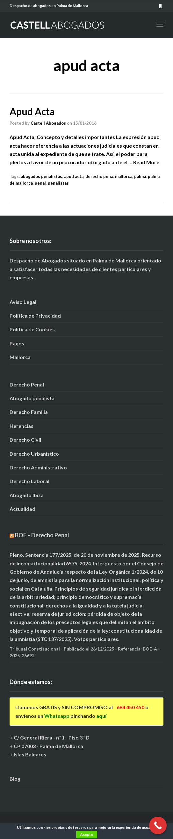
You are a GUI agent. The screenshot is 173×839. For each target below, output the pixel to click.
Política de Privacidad (35, 316)
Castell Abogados (48, 123)
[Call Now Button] (158, 825)
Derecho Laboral (29, 481)
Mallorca (20, 357)
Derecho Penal (27, 384)
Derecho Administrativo (38, 467)
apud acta (73, 176)
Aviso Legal (23, 302)
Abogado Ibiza (27, 495)
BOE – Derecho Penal (42, 535)
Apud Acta (32, 111)
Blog (15, 779)
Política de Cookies (32, 329)
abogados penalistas (41, 176)
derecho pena (99, 176)
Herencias (21, 426)
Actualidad (22, 509)
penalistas (58, 183)
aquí (101, 716)
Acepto (86, 834)
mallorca (123, 176)
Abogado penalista (32, 398)
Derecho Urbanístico (34, 454)
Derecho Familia (29, 412)
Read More (146, 162)
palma (140, 176)
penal (40, 183)
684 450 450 (130, 707)
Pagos (17, 343)
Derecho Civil (25, 440)
